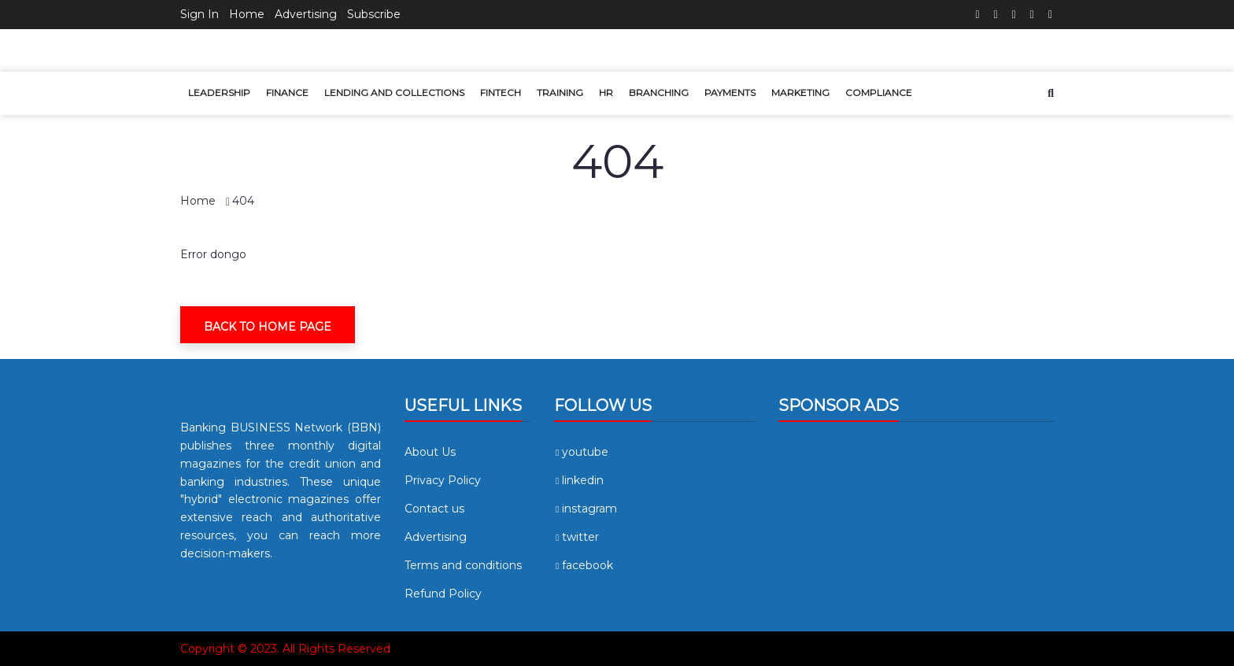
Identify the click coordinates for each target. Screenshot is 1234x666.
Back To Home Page (267, 327)
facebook (583, 565)
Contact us (434, 508)
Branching (659, 92)
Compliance (878, 92)
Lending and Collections (394, 92)
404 (243, 201)
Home (246, 14)
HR (606, 92)
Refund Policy (443, 593)
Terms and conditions (463, 565)
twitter (576, 537)
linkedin (579, 480)
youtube (581, 452)
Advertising (306, 14)
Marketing (800, 92)
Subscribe (374, 14)
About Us (430, 452)
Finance (287, 92)
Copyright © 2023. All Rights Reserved (285, 649)
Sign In (199, 14)
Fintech (500, 92)
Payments (730, 92)
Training (560, 92)
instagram (585, 508)
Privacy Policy (443, 480)
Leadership (219, 92)
